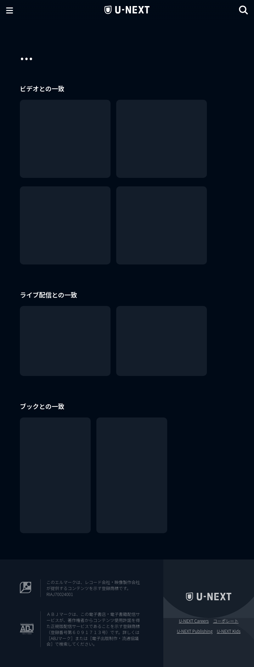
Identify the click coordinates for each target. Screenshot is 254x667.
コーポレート (225, 621)
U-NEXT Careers (194, 621)
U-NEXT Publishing (195, 631)
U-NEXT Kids (229, 631)
